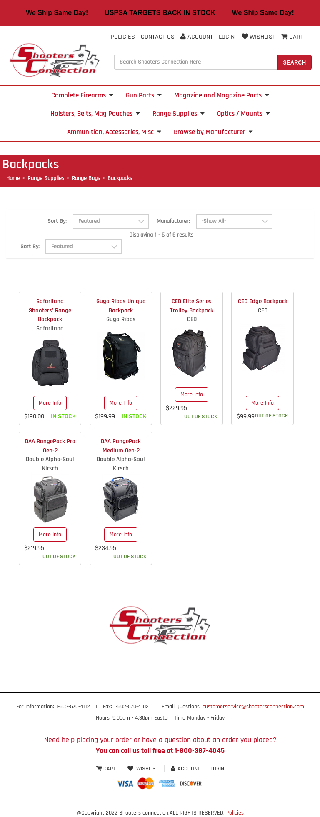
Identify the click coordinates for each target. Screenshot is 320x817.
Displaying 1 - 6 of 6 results (161, 235)
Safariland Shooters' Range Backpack (50, 310)
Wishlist (257, 36)
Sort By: (57, 221)
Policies (123, 36)
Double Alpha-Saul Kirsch (50, 463)
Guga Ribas (121, 319)
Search (294, 62)
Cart (107, 768)
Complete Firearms (82, 95)
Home (13, 178)
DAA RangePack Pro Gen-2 (50, 445)
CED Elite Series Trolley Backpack (191, 305)
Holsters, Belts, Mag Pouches (95, 113)
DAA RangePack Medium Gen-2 (121, 445)
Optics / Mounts (243, 113)
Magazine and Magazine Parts (221, 95)
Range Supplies (178, 113)
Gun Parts (144, 95)
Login (227, 36)
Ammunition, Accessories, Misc (114, 132)
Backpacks (120, 178)
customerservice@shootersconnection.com (253, 706)
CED (192, 319)
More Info (50, 403)
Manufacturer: (173, 221)
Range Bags (86, 178)
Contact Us (158, 36)
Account (196, 36)
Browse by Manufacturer (213, 132)
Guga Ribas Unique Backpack (120, 305)
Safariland (50, 328)
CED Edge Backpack (263, 301)
